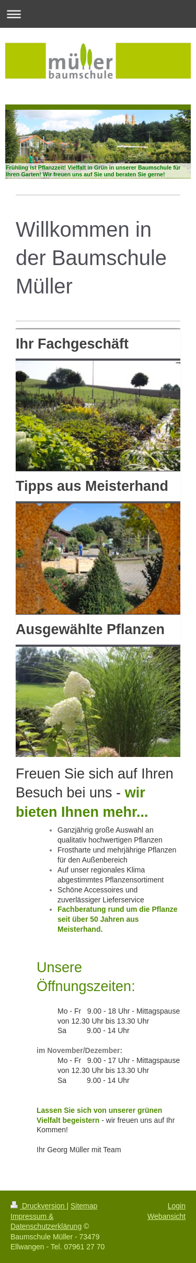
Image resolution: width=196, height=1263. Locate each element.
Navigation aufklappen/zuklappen (98, 14)
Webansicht (166, 1216)
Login (177, 1206)
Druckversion (38, 1206)
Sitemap (84, 1206)
